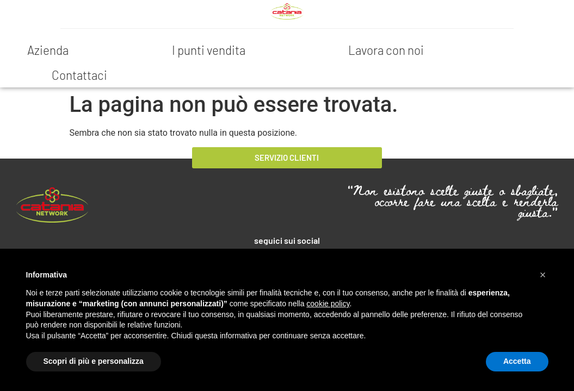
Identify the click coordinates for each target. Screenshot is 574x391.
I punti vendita (208, 50)
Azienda (48, 50)
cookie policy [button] (327, 303)
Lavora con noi (386, 50)
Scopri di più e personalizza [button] (94, 361)
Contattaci (79, 75)
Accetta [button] (517, 361)
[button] (543, 274)
